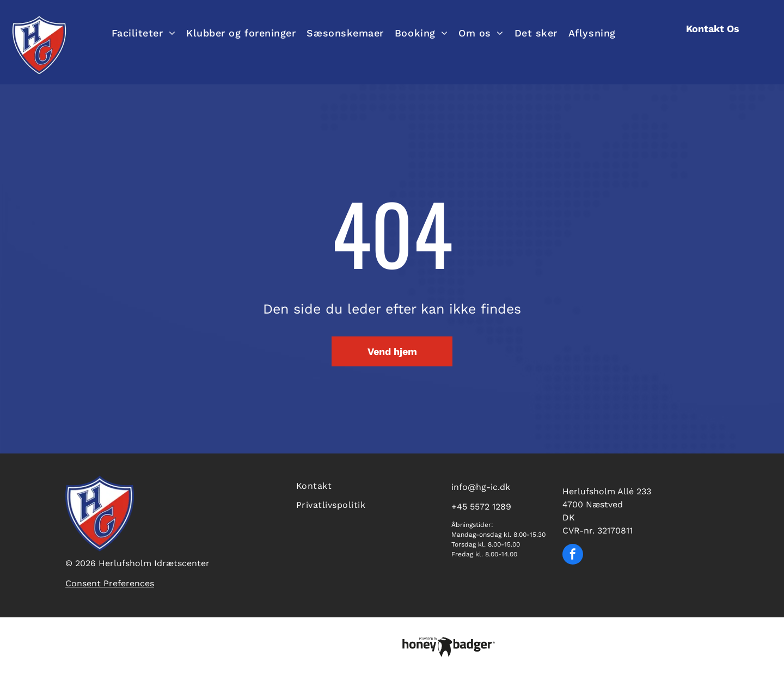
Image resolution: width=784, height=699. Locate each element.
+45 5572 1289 (481, 506)
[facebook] (572, 555)
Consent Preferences (109, 583)
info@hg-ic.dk (480, 487)
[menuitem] (143, 32)
